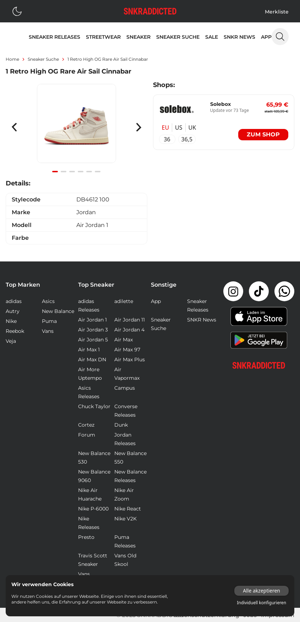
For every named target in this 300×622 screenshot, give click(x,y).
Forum (86, 435)
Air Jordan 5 (93, 339)
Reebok (15, 331)
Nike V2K (125, 518)
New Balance (58, 311)
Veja (11, 341)
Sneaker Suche (178, 37)
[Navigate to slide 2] (63, 171)
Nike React (127, 508)
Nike (11, 321)
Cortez (86, 425)
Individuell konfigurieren (261, 603)
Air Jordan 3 (93, 329)
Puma (49, 321)
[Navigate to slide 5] (89, 171)
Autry (13, 311)
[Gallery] (76, 127)
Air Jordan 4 (129, 329)
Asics (48, 301)
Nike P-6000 (93, 508)
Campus (124, 388)
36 (167, 139)
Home (12, 59)
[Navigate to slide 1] (55, 171)
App (266, 37)
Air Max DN (92, 359)
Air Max (123, 339)
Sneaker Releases (54, 37)
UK (192, 127)
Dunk (121, 425)
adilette (123, 301)
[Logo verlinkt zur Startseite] (150, 11)
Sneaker (138, 37)
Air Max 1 (89, 349)
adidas (14, 301)
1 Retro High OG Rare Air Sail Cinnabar (107, 59)
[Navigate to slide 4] (80, 171)
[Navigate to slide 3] (72, 171)
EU (165, 127)
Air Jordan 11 (129, 320)
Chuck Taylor (94, 406)
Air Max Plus (129, 359)
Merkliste (277, 12)
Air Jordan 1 (92, 320)
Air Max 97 (127, 349)
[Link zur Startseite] (258, 365)
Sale (211, 37)
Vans (48, 331)
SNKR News (239, 37)
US (178, 127)
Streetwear (103, 37)
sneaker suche (43, 59)
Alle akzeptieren (261, 590)
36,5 (187, 139)
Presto (86, 537)
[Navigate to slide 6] (97, 171)
